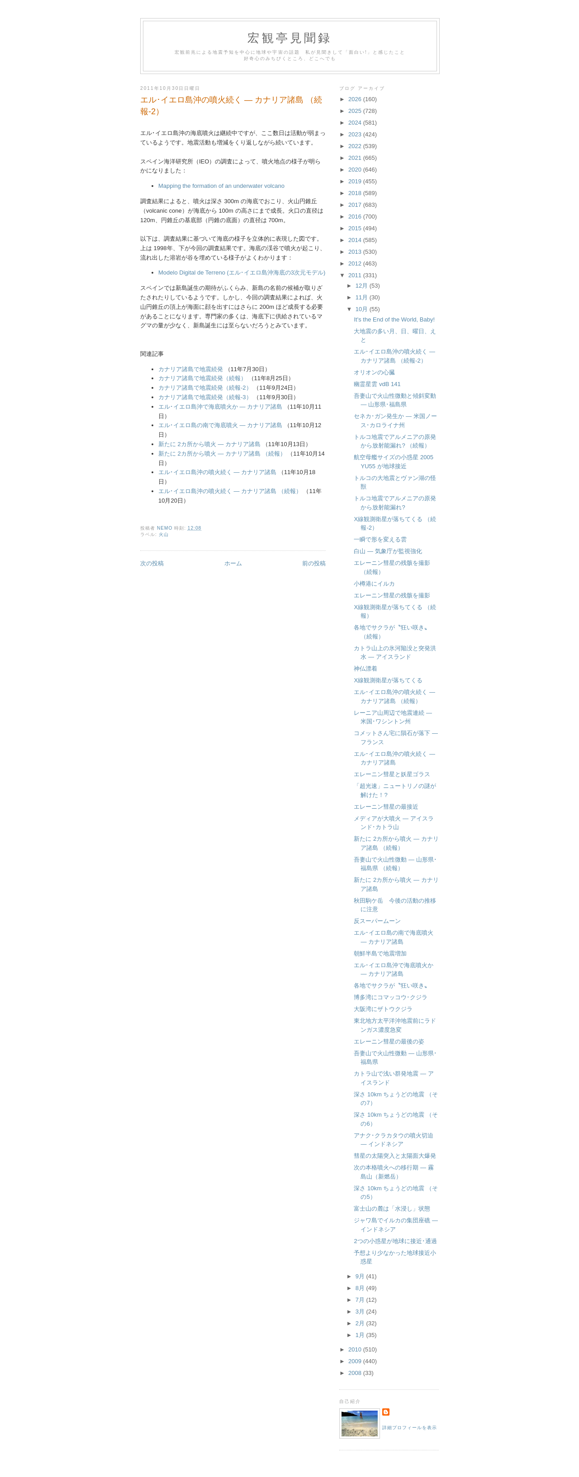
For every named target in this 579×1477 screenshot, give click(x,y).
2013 (355, 251)
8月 (361, 1288)
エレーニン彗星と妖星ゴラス (392, 774)
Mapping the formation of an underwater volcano (221, 185)
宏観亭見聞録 (289, 38)
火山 (164, 534)
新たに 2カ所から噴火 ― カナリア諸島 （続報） (222, 453)
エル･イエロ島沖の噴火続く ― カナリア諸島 (217, 472)
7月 (361, 1299)
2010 (355, 1349)
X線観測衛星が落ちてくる (388, 680)
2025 (355, 110)
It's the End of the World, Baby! (394, 319)
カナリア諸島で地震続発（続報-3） (205, 397)
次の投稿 (152, 563)
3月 (361, 1311)
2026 (355, 99)
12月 (363, 285)
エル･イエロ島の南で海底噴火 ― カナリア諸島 (220, 425)
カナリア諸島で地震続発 (190, 369)
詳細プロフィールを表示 (409, 1427)
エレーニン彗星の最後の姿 (389, 1041)
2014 (355, 240)
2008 (355, 1373)
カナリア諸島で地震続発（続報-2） (205, 387)
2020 (355, 169)
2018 (355, 193)
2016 (355, 216)
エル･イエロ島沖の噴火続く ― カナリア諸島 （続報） (230, 491)
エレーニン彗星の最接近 (386, 806)
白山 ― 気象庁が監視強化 (388, 551)
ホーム (233, 563)
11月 (363, 297)
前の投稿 (314, 563)
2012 (355, 263)
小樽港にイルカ (374, 583)
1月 (361, 1335)
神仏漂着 (365, 668)
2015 (355, 228)
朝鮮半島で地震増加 (380, 953)
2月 (361, 1323)
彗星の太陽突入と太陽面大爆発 (395, 1155)
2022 (355, 146)
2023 (355, 134)
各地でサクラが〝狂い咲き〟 (392, 985)
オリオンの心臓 (374, 372)
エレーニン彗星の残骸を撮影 (392, 595)
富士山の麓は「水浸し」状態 (392, 1208)
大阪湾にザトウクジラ (383, 1009)
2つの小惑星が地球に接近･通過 (395, 1241)
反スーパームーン (377, 921)
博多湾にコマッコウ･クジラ (390, 997)
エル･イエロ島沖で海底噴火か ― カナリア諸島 (220, 406)
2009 (355, 1361)
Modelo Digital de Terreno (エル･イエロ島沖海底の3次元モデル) (241, 272)
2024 (355, 122)
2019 (355, 181)
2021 (355, 157)
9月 (361, 1276)
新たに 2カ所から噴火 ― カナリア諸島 (209, 444)
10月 (363, 309)
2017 (355, 204)
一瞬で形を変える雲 (380, 539)
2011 (355, 275)
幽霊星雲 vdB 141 (377, 384)
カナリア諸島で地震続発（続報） (202, 378)
